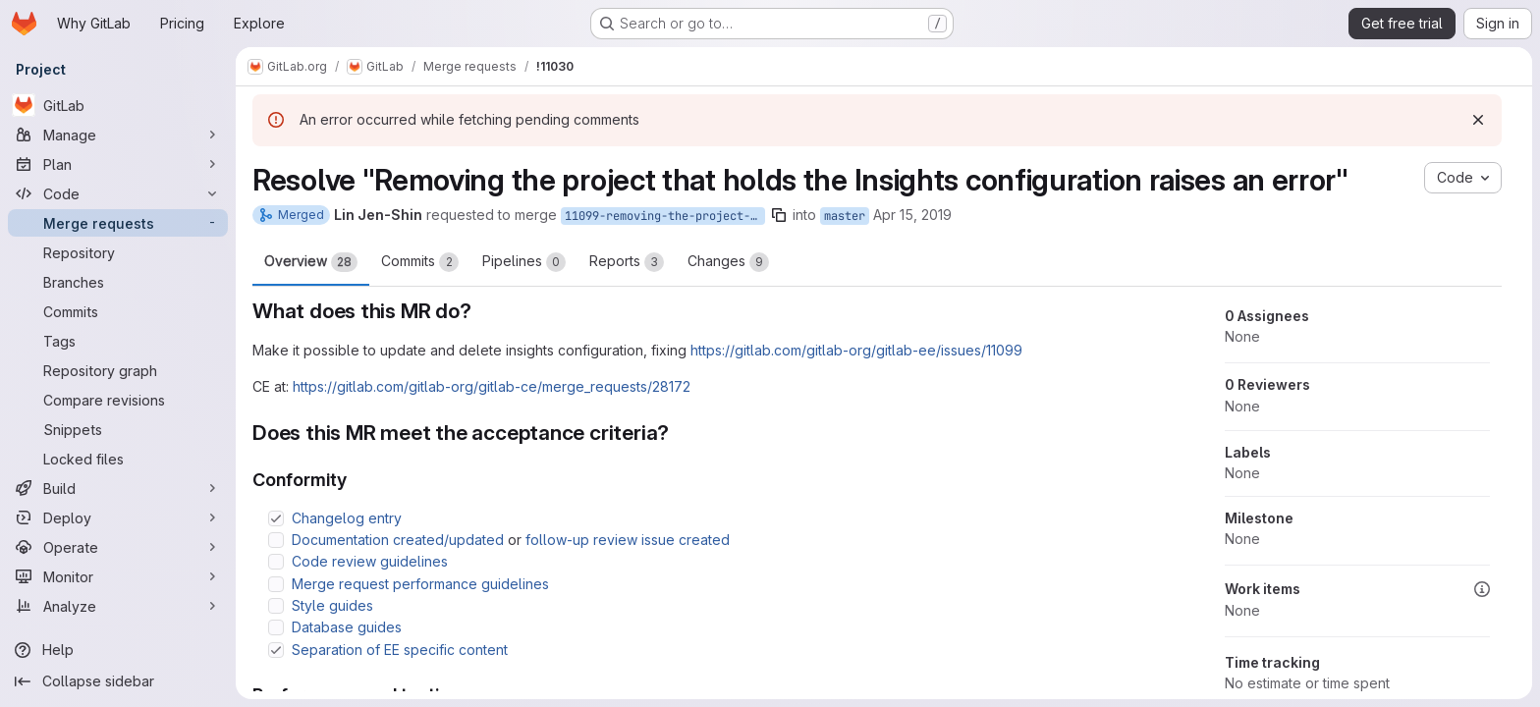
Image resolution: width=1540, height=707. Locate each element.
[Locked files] (118, 458)
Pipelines (524, 262)
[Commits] (118, 311)
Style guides (332, 605)
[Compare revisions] (118, 399)
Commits (420, 262)
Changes (728, 262)
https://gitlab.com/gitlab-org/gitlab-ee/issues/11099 (856, 350)
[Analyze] (118, 606)
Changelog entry (347, 518)
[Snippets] (118, 429)
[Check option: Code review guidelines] (276, 562)
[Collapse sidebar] (118, 681)
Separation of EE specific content (400, 649)
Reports (626, 262)
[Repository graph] (118, 370)
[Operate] (118, 547)
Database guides (347, 627)
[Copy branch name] (779, 215)
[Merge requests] (118, 223)
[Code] (118, 193)
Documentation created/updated (398, 539)
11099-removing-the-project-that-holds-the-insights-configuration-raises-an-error (665, 216)
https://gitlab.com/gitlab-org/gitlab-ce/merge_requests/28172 (491, 386)
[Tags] (118, 340)
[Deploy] (118, 517)
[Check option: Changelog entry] (276, 518)
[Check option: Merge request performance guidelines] (276, 584)
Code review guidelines (370, 561)
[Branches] (118, 282)
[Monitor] (118, 576)
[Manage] (118, 134)
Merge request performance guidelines (420, 583)
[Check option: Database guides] (276, 627)
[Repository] (118, 252)
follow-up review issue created (627, 539)
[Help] (118, 650)
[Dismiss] (1478, 120)
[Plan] (118, 164)
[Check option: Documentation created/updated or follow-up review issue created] (276, 540)
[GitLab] (118, 105)
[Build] (118, 488)
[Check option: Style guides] (276, 606)
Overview (311, 262)
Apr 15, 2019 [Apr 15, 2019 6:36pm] (912, 214)
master (844, 216)
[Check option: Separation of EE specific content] (276, 650)
